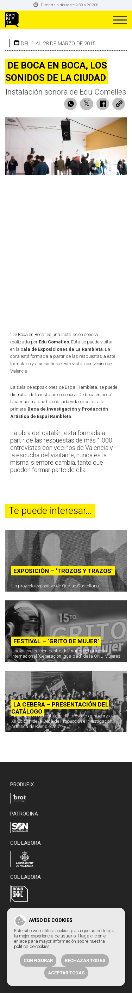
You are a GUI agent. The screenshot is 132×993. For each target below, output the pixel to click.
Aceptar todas (66, 972)
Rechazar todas (85, 960)
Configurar (38, 960)
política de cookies (32, 946)
